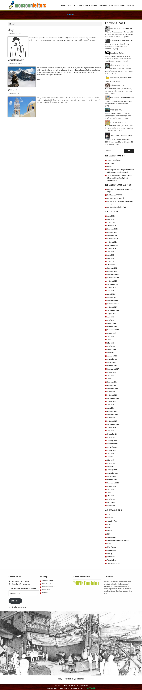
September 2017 (113, 369)
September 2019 (113, 310)
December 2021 (112, 235)
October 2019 (112, 307)
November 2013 (112, 447)
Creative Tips (112, 521)
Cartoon (110, 518)
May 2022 (110, 219)
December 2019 (112, 301)
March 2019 (111, 323)
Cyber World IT (90, 688)
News (109, 544)
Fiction (75, 5)
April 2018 (111, 346)
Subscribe (15, 601)
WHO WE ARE (47, 584)
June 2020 (111, 294)
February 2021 (112, 268)
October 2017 (112, 366)
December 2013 (112, 444)
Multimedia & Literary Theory (118, 540)
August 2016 (111, 401)
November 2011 (112, 506)
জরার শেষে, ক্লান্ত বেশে (114, 160)
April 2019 (111, 320)
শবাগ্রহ (109, 166)
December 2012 (112, 473)
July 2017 (110, 375)
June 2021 (110, 255)
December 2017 (112, 359)
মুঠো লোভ (13, 90)
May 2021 (110, 258)
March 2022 (111, 226)
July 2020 (110, 291)
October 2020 (112, 281)
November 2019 (112, 304)
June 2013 (110, 457)
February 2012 (112, 502)
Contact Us (46, 590)
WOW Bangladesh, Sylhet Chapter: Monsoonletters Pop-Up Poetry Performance (119, 178)
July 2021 (110, 252)
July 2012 (110, 489)
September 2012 (113, 483)
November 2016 (112, 392)
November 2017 (112, 362)
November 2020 (113, 278)
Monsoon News (119, 5)
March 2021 (111, 265)
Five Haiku (111, 163)
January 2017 (112, 385)
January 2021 (112, 271)
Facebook (14, 581)
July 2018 (110, 336)
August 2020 (111, 287)
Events (110, 5)
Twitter (25, 581)
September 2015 (113, 424)
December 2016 (112, 388)
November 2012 (112, 476)
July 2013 (110, 453)
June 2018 (110, 340)
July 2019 (110, 317)
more (39, 79)
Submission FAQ (120, 207)
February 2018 (112, 353)
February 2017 (112, 382)
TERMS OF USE (47, 581)
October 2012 (112, 479)
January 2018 (112, 356)
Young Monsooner (113, 563)
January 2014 (112, 440)
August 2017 (111, 372)
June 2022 (110, 216)
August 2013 (111, 450)
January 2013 (112, 470)
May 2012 (110, 496)
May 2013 (110, 460)
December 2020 (112, 274)
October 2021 (112, 242)
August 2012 (111, 486)
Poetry (69, 5)
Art (108, 514)
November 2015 (112, 418)
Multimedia (111, 537)
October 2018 (112, 327)
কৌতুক (11, 30)
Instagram (25, 584)
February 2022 (112, 229)
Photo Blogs (111, 550)
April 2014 (110, 437)
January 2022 (112, 232)
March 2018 (111, 349)
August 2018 (111, 333)
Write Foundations (48, 587)
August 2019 (111, 313)
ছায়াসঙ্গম (119, 195)
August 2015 (111, 427)
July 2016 (110, 405)
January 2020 (112, 297)
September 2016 (113, 398)
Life (108, 534)
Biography (130, 5)
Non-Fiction (83, 5)
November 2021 (112, 239)
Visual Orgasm (16, 60)
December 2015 (112, 414)
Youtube (13, 584)
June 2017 (110, 379)
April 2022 (111, 222)
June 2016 (110, 408)
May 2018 (110, 343)
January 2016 (112, 411)
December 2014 (112, 434)
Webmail (45, 593)
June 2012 (110, 493)
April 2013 (110, 463)
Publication (103, 5)
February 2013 (112, 466)
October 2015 (112, 421)
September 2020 (113, 284)
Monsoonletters (117, 32)
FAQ (108, 527)
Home (63, 5)
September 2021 (113, 245)
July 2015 (110, 431)
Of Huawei (120, 198)
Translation (93, 5)
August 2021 (111, 248)
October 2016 (112, 395)
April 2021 (110, 261)
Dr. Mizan (110, 201)
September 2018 (113, 330)
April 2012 (110, 499)
